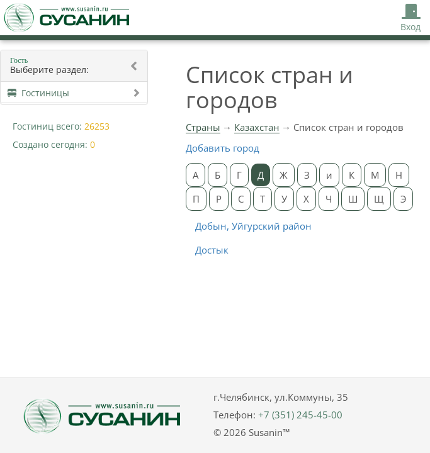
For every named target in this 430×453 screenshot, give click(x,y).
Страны (203, 127)
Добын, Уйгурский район (253, 226)
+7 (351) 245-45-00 (300, 414)
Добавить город (222, 148)
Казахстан (257, 127)
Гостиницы (74, 93)
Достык (212, 249)
